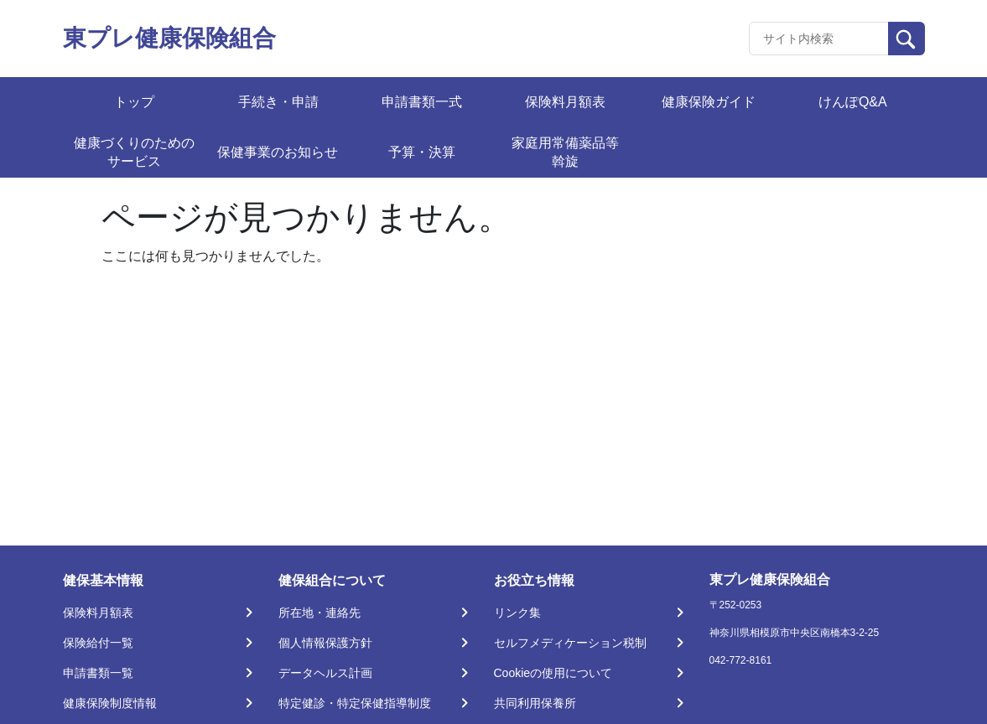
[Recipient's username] (819, 38)
